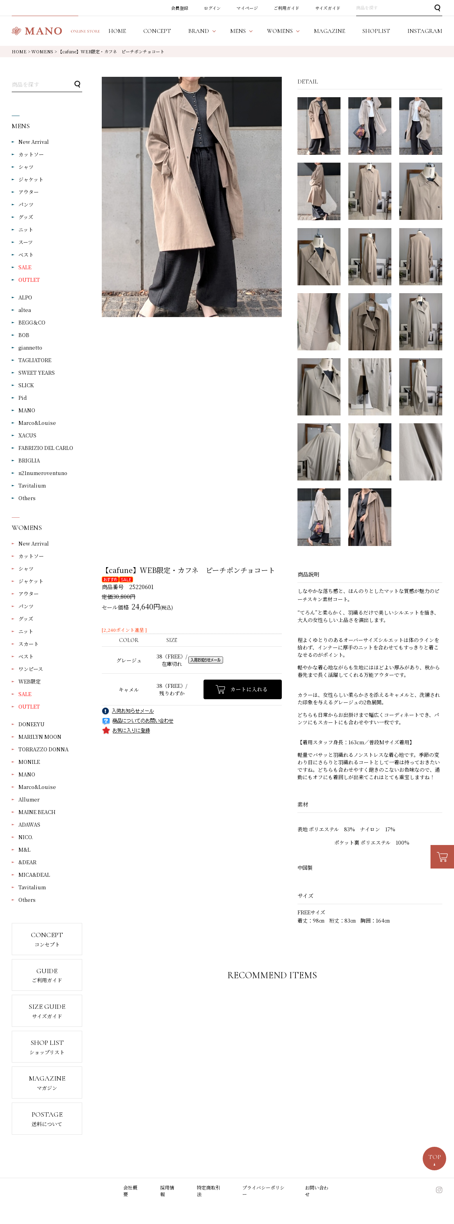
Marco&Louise (37, 422)
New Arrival (33, 141)
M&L (24, 849)
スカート (28, 643)
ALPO (25, 297)
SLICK (26, 385)
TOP (434, 1157)
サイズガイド (327, 8)
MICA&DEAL (34, 874)
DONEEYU (31, 724)
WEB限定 (29, 681)
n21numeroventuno (42, 473)
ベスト (26, 254)
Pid (22, 397)
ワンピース (30, 669)
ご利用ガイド (286, 8)
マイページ (247, 8)
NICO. (25, 837)
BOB (23, 335)
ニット (25, 229)
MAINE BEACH (37, 812)
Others (27, 498)
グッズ (25, 217)
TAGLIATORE (34, 360)
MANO (26, 410)
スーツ (25, 242)
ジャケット (30, 179)
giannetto (30, 347)
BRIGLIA (29, 460)
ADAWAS (29, 824)
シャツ (26, 166)
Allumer (29, 799)
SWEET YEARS (36, 372)
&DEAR (27, 862)
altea (24, 310)
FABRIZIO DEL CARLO (45, 448)
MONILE (29, 761)
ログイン (212, 8)
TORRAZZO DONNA (43, 749)
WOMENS (42, 51)
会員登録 (179, 8)
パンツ (26, 204)
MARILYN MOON (39, 736)
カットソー (31, 154)
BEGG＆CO (31, 322)
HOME (19, 51)
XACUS (27, 435)
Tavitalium (32, 485)
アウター (28, 192)
